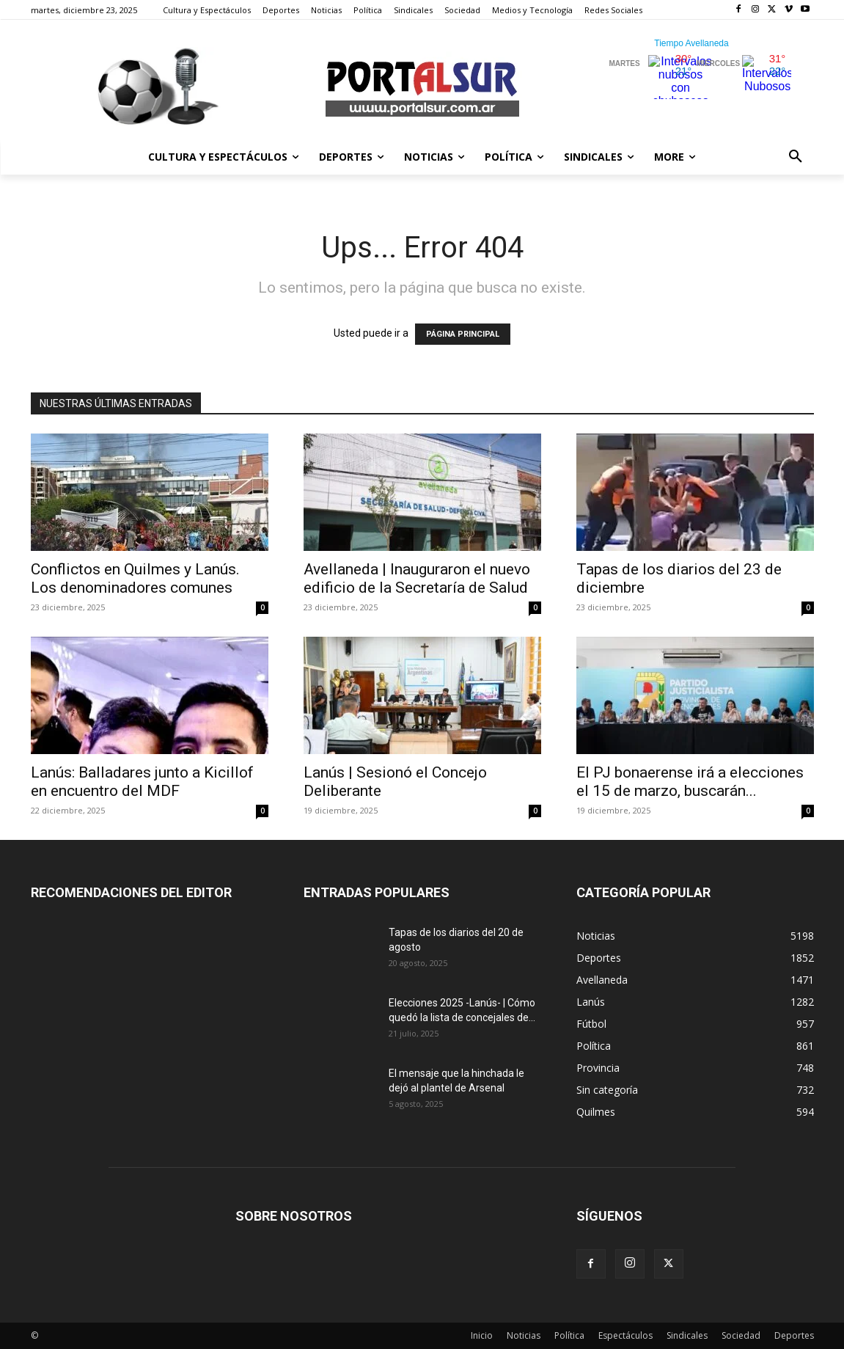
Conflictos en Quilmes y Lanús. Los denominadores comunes (135, 578)
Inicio (482, 1335)
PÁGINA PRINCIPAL (462, 334)
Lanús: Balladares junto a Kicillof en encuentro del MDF (142, 782)
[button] (795, 157)
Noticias (523, 1335)
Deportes (794, 1335)
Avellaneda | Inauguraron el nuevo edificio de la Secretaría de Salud (417, 578)
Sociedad (741, 1335)
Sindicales (687, 1335)
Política (569, 1335)
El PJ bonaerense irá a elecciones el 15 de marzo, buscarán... (690, 782)
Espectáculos (625, 1335)
